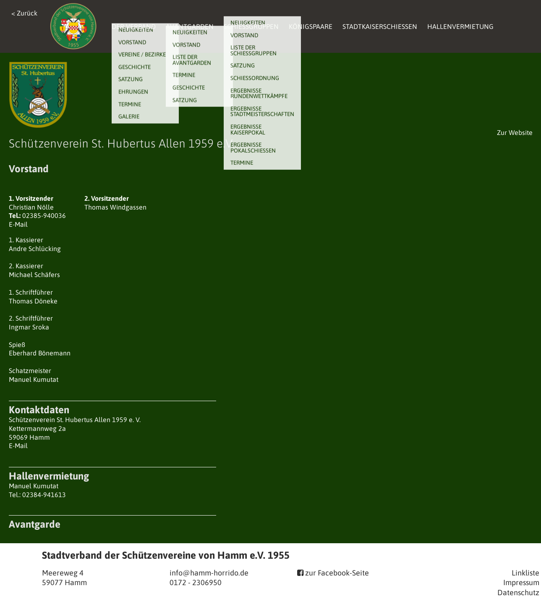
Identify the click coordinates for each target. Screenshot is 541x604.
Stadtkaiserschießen (379, 26)
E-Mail (18, 224)
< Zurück (24, 13)
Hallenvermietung (460, 26)
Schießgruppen (251, 26)
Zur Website (515, 132)
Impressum (521, 582)
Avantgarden (190, 26)
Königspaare (310, 26)
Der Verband (134, 26)
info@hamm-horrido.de (209, 572)
